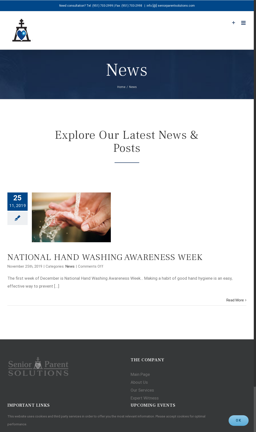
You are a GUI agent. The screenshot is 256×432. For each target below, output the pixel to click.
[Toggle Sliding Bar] (233, 22)
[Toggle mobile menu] (243, 22)
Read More (235, 300)
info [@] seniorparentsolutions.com (171, 5)
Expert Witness (145, 398)
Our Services (142, 390)
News (70, 266)
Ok (238, 420)
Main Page (140, 374)
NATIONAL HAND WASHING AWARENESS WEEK (105, 257)
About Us (139, 382)
